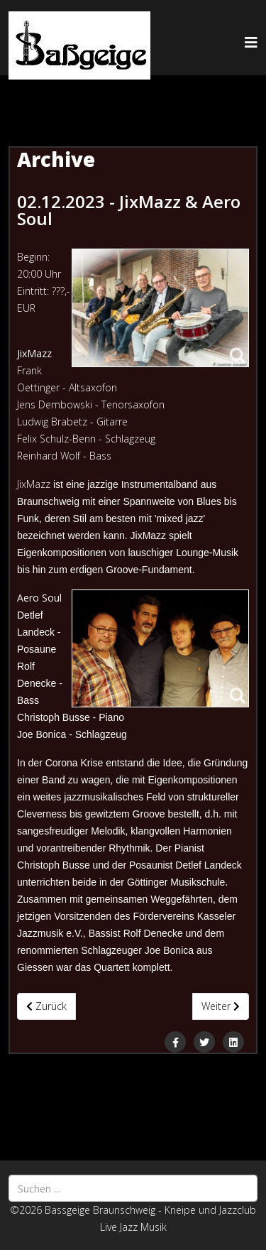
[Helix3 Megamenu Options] (251, 42)
